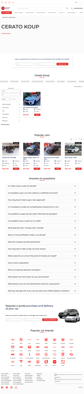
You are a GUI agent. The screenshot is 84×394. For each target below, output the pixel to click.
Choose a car (62, 64)
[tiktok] (6, 2)
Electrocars (39, 373)
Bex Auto (5, 17)
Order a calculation (50, 319)
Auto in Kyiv (16, 375)
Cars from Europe (41, 380)
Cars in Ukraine (28, 377)
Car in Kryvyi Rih (17, 382)
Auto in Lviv (4, 375)
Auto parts (27, 373)
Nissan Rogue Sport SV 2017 (31, 158)
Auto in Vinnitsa (5, 384)
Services (61, 12)
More (37, 114)
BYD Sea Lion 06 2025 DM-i (51, 158)
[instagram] (9, 2)
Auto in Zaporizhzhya (18, 384)
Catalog (7, 12)
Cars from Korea (29, 12)
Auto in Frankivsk (17, 380)
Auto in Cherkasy (17, 378)
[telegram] (2, 2)
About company (71, 12)
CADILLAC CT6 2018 (9, 157)
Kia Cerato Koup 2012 (30, 107)
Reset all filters (5, 124)
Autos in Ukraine (19, 12)
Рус (79, 2)
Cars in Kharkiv (5, 373)
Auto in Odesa (16, 373)
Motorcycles (39, 378)
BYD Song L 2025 (71, 157)
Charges (39, 377)
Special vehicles (29, 375)
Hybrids (38, 375)
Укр (82, 2)
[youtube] (13, 2)
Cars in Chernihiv (5, 377)
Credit (81, 12)
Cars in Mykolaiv (5, 378)
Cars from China (52, 12)
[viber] (11, 387)
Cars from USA (28, 378)
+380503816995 (77, 8)
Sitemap (81, 387)
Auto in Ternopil (5, 382)
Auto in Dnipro (16, 377)
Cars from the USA (40, 12)
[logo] (5, 8)
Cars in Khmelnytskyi (6, 380)
